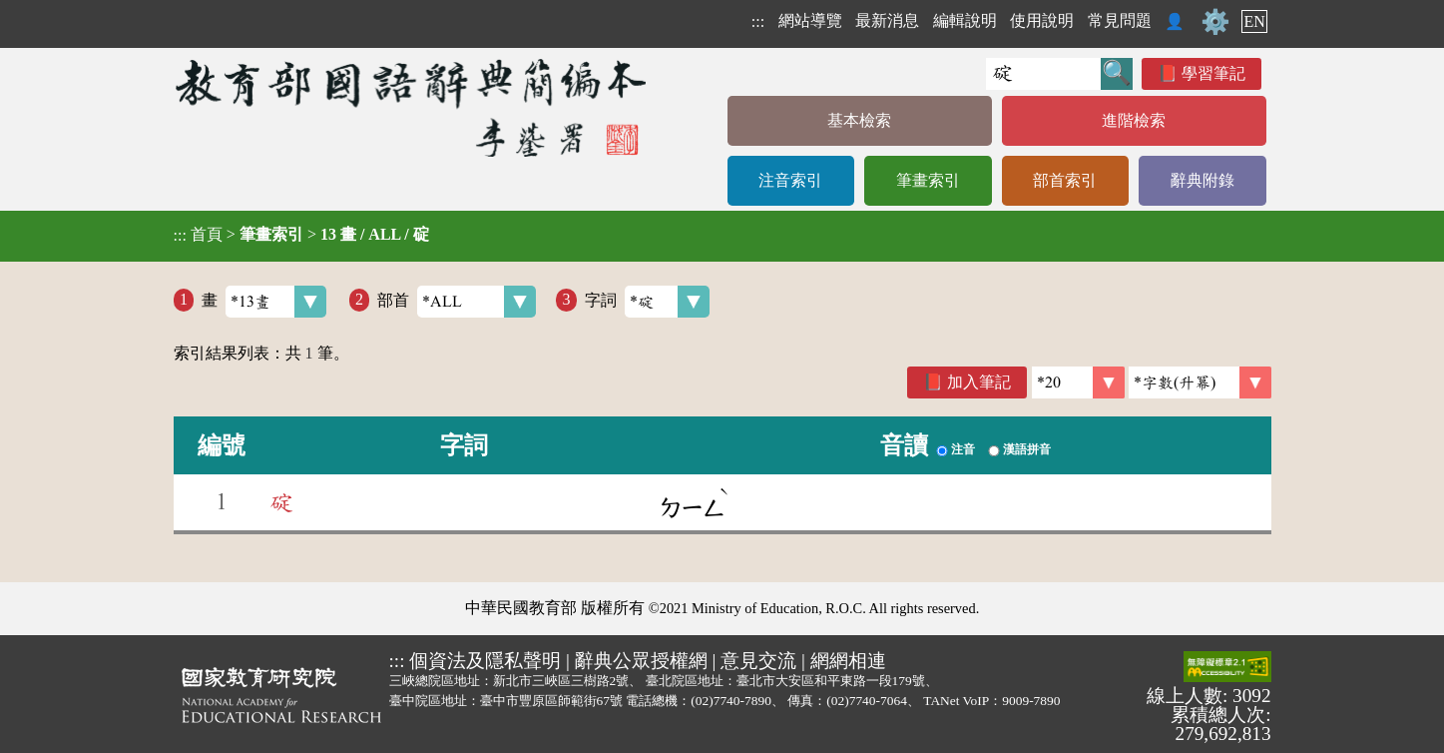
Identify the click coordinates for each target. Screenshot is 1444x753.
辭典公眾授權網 (641, 660)
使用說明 (1042, 20)
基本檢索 (859, 120)
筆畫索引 (928, 180)
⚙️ (1215, 22)
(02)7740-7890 (731, 700)
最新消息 (887, 20)
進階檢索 (1134, 120)
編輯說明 (965, 20)
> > (301, 235)
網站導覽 (810, 20)
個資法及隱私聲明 (485, 660)
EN (1253, 21)
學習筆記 (1213, 73)
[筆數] (1078, 382)
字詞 (647, 302)
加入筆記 (979, 382)
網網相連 (848, 660)
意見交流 (758, 660)
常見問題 (1120, 20)
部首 (456, 302)
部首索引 (1065, 180)
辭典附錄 (1202, 180)
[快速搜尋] (1043, 74)
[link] (1200, 382)
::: (757, 21)
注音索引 (790, 180)
